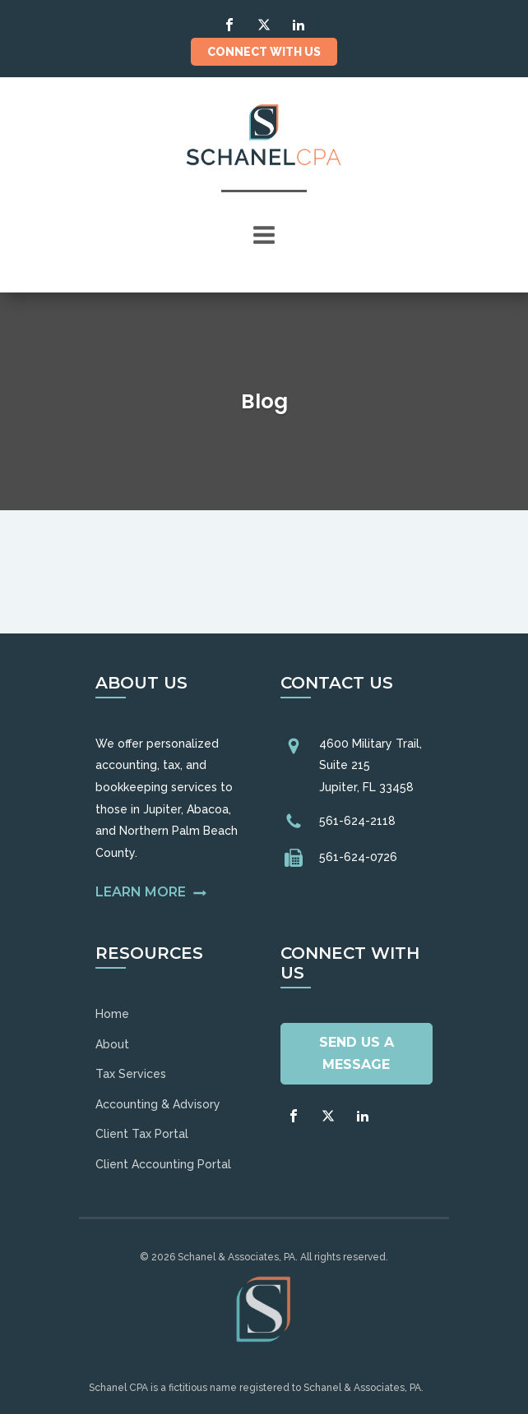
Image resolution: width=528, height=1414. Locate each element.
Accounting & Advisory (157, 1104)
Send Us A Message (356, 1053)
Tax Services (130, 1073)
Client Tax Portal (141, 1133)
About (112, 1044)
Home (112, 1013)
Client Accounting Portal (163, 1164)
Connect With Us (264, 51)
